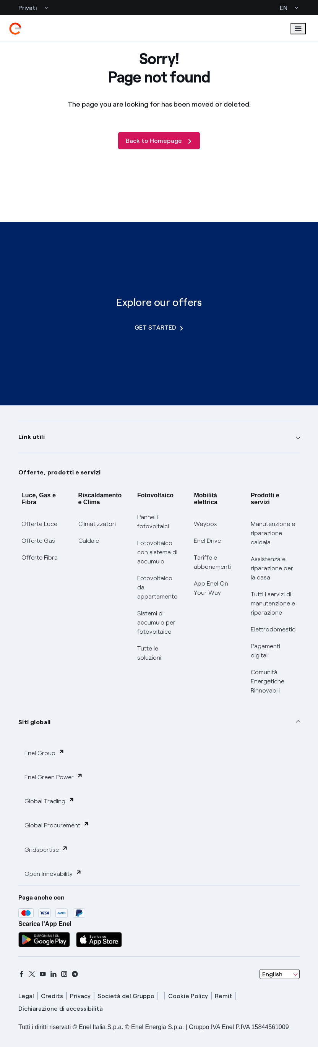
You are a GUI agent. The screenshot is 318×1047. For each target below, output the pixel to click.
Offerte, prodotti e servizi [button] (59, 472)
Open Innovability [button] (53, 873)
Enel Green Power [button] (53, 777)
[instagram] (64, 974)
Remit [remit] (223, 996)
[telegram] (75, 974)
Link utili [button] (31, 436)
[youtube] (43, 974)
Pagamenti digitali (265, 650)
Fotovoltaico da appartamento (157, 587)
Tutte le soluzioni (149, 653)
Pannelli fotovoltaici (153, 521)
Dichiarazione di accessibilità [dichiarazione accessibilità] (60, 1008)
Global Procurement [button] (56, 825)
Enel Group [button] (44, 753)
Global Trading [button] (49, 801)
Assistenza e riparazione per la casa (272, 568)
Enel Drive (207, 540)
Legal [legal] (26, 996)
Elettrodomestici (274, 629)
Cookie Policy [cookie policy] (188, 996)
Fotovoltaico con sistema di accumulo (157, 552)
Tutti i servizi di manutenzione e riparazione (273, 603)
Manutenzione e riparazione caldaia (273, 533)
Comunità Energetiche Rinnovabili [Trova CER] (267, 681)
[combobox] (280, 974)
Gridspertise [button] (46, 849)
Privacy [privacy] (80, 996)
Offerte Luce (39, 524)
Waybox (205, 524)
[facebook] (21, 974)
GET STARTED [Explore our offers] (159, 327)
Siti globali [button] (34, 722)
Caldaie (88, 540)
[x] (32, 974)
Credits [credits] (52, 996)
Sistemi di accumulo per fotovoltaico (156, 622)
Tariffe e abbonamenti (212, 562)
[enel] (15, 29)
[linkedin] (53, 974)
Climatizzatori (97, 524)
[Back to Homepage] (159, 140)
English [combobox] (272, 974)
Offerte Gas (38, 540)
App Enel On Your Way (211, 588)
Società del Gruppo (125, 996)
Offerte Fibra (39, 557)
